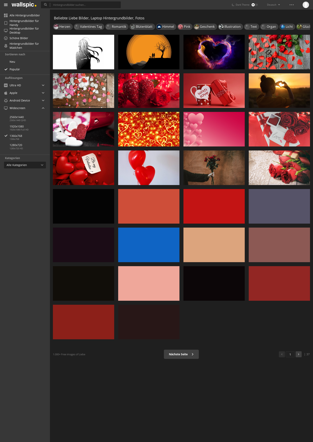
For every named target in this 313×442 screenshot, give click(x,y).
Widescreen (14, 108)
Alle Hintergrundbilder (22, 15)
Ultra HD (12, 85)
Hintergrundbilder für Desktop (21, 30)
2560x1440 (17, 116)
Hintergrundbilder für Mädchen (21, 46)
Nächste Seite (181, 354)
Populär (15, 69)
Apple (10, 93)
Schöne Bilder (16, 38)
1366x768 (30, 135)
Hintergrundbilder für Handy (21, 23)
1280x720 (16, 144)
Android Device (17, 101)
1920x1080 (17, 126)
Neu (12, 62)
